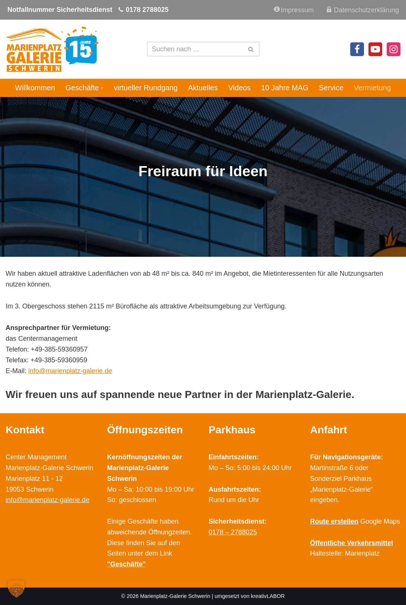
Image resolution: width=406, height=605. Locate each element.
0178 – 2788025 (233, 532)
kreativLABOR (268, 596)
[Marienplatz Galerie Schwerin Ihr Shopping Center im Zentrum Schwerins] (52, 49)
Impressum (294, 9)
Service (331, 88)
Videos (239, 88)
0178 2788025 (147, 9)
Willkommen (35, 88)
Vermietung (372, 88)
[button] (102, 88)
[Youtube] (375, 49)
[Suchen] (195, 49)
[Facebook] (357, 49)
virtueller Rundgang (146, 88)
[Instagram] (393, 49)
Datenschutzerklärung (362, 9)
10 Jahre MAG (285, 88)
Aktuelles (203, 88)
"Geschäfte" (126, 564)
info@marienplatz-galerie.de (70, 371)
